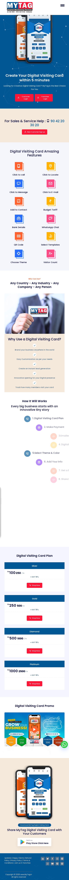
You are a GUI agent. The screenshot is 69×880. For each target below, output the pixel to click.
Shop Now (34, 585)
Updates (8, 858)
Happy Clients (18, 858)
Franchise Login (43, 97)
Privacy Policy (16, 860)
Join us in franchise (22, 863)
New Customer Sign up (34, 132)
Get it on (34, 842)
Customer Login (23, 97)
